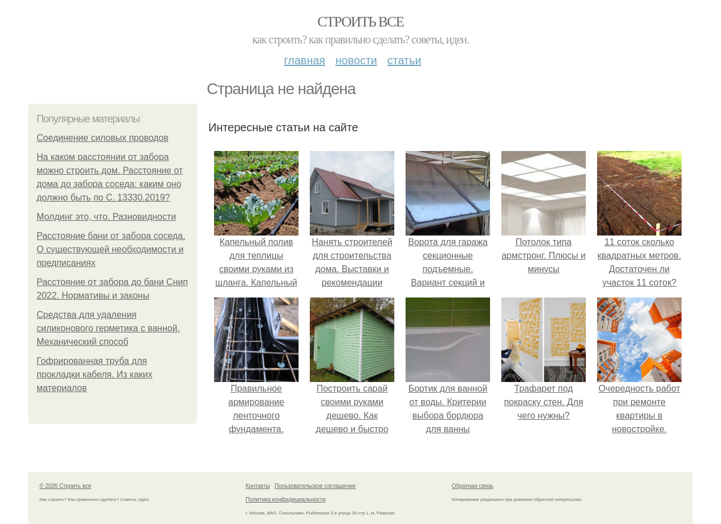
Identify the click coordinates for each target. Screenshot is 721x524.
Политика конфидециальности (286, 499)
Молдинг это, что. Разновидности (106, 216)
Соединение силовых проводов (102, 138)
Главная (304, 60)
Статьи (404, 60)
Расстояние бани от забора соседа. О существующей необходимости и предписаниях (111, 249)
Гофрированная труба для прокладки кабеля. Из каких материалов (95, 374)
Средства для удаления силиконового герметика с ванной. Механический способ (108, 328)
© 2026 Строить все (65, 486)
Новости (356, 60)
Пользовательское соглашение (315, 486)
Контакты (258, 486)
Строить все (360, 22)
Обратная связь (472, 486)
